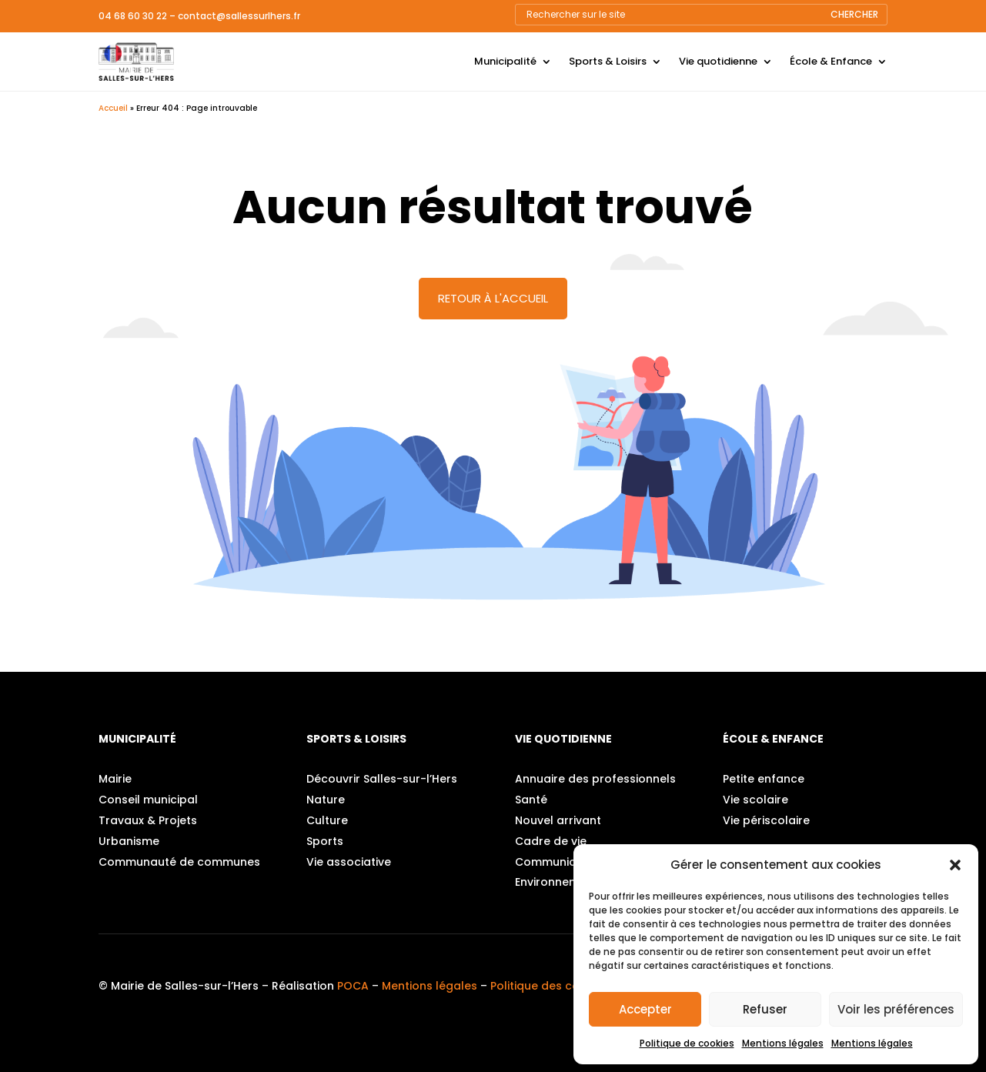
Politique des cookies (549, 986)
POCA (353, 986)
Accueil (113, 108)
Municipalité (505, 61)
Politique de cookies (687, 1043)
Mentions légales (783, 1043)
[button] (955, 865)
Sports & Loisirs (608, 61)
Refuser (765, 1009)
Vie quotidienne (718, 61)
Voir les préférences (895, 1009)
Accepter (645, 1009)
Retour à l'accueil (493, 298)
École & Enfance (831, 61)
